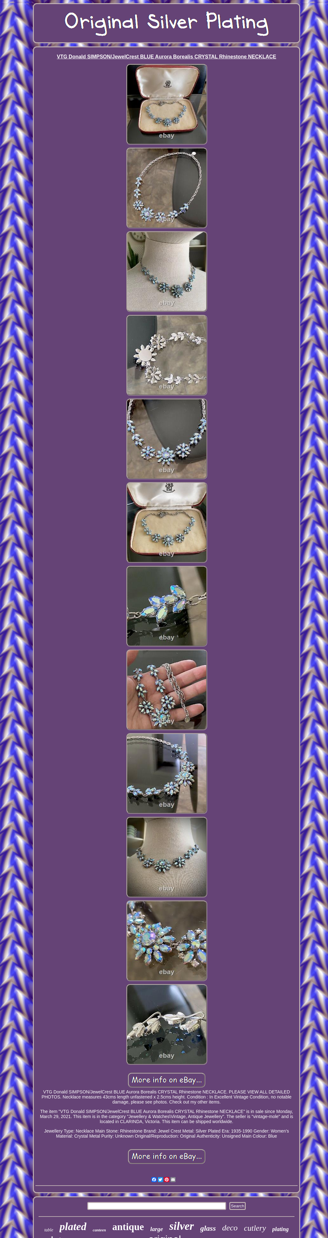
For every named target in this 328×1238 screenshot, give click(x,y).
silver (181, 1226)
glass (208, 1228)
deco (230, 1227)
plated (72, 1226)
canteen (99, 1230)
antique (128, 1226)
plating (280, 1229)
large (156, 1229)
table (48, 1230)
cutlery (255, 1228)
